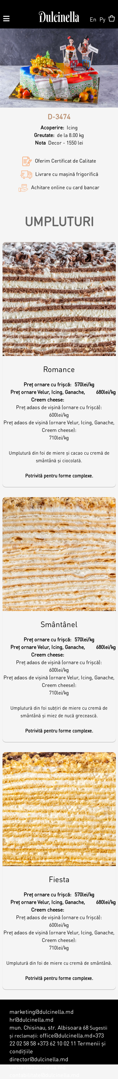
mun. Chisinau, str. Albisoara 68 (48, 1027)
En (93, 19)
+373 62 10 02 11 (56, 1043)
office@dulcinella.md (66, 1035)
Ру (102, 19)
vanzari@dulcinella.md (37, 1066)
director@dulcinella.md (38, 1059)
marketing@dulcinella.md (41, 1011)
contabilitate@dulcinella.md (44, 1074)
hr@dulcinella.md (31, 1019)
